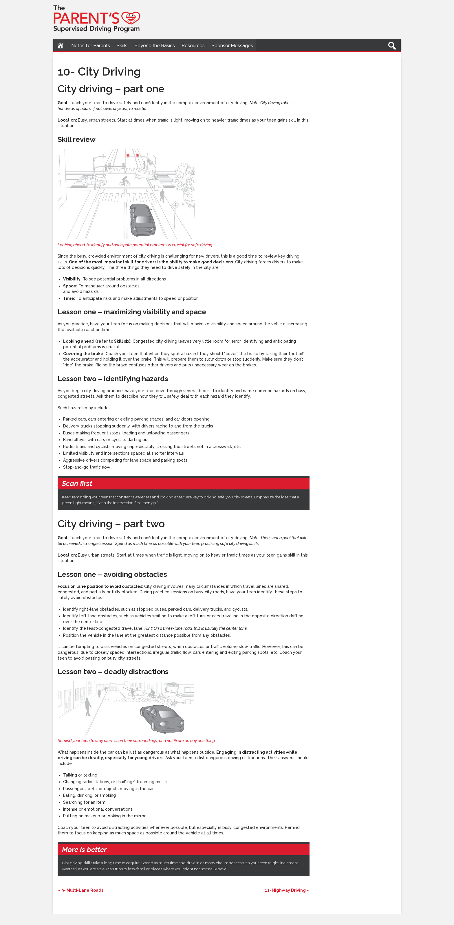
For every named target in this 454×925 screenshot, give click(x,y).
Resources (193, 45)
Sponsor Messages (233, 45)
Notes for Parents (90, 45)
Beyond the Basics (155, 45)
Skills (122, 45)
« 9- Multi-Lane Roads (80, 890)
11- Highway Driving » (287, 890)
